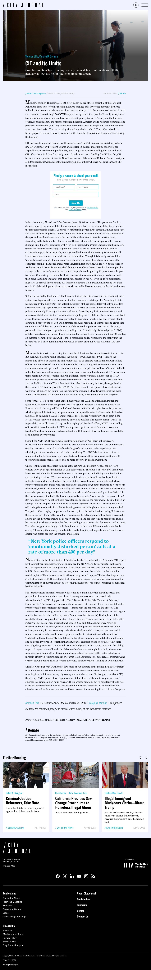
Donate (33, 730)
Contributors (83, 899)
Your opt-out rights (10, 964)
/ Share (122, 93)
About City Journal (86, 893)
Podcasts (7, 905)
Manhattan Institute (13, 934)
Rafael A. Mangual (14, 793)
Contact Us (82, 916)
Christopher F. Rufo (64, 793)
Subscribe (82, 905)
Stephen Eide (31, 56)
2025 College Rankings (14, 916)
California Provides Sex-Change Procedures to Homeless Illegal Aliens (73, 802)
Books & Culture (16, 827)
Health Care (54, 93)
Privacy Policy (92, 208)
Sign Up (76, 202)
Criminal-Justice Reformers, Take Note (22, 800)
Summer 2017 (110, 93)
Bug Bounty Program (13, 945)
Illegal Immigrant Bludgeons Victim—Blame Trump (125, 802)
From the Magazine (12, 901)
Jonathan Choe (80, 793)
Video (6, 912)
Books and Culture (12, 909)
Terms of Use (9, 941)
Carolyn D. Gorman (48, 56)
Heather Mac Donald (114, 793)
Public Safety (67, 93)
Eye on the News (65, 827)
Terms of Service (75, 210)
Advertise (7, 930)
